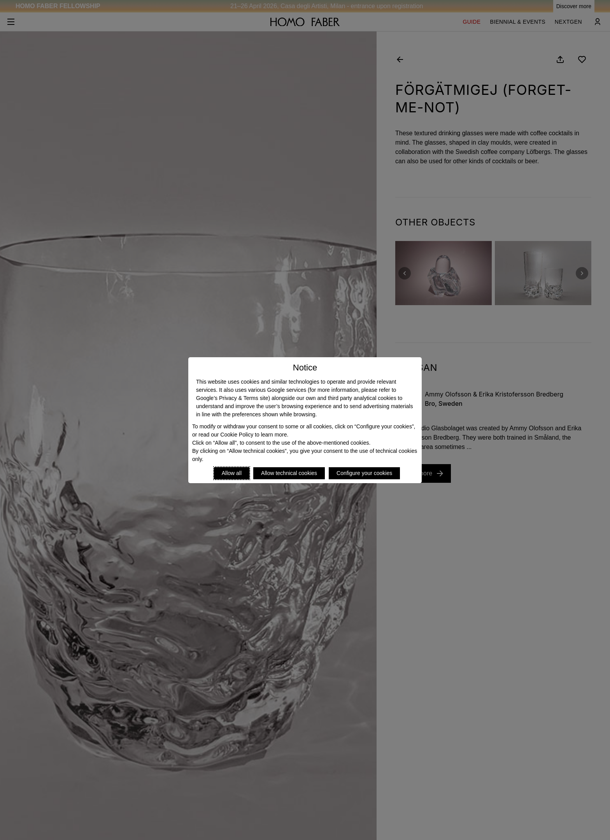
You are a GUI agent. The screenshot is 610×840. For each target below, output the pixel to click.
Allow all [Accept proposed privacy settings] (232, 473)
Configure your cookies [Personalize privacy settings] (364, 473)
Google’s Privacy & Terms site (232, 398)
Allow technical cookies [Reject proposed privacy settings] (289, 473)
